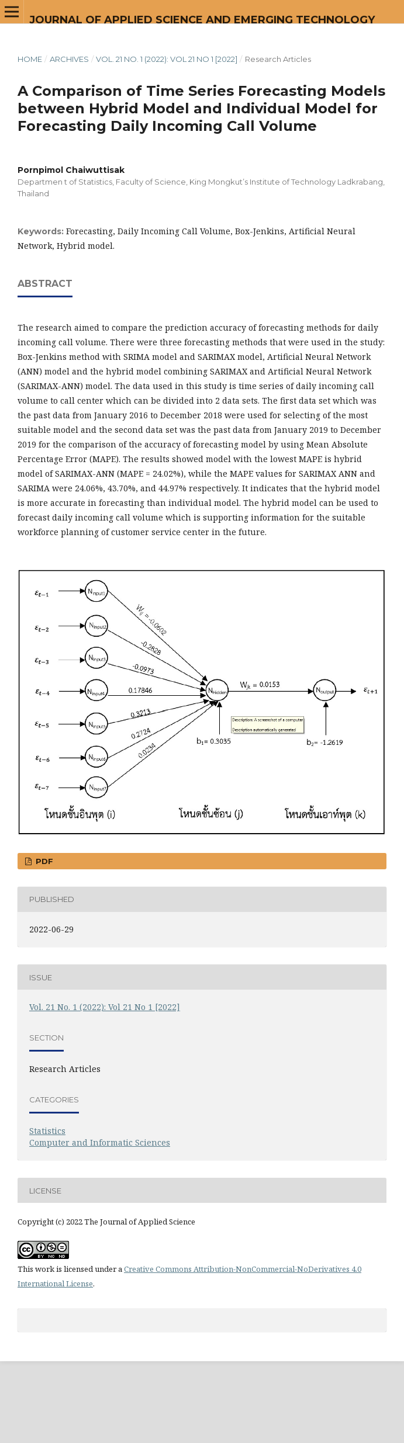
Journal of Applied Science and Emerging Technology (202, 19)
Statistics (47, 1130)
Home (30, 59)
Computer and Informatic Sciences (99, 1142)
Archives (69, 59)
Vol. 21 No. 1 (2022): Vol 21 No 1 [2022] (166, 59)
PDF (43, 861)
